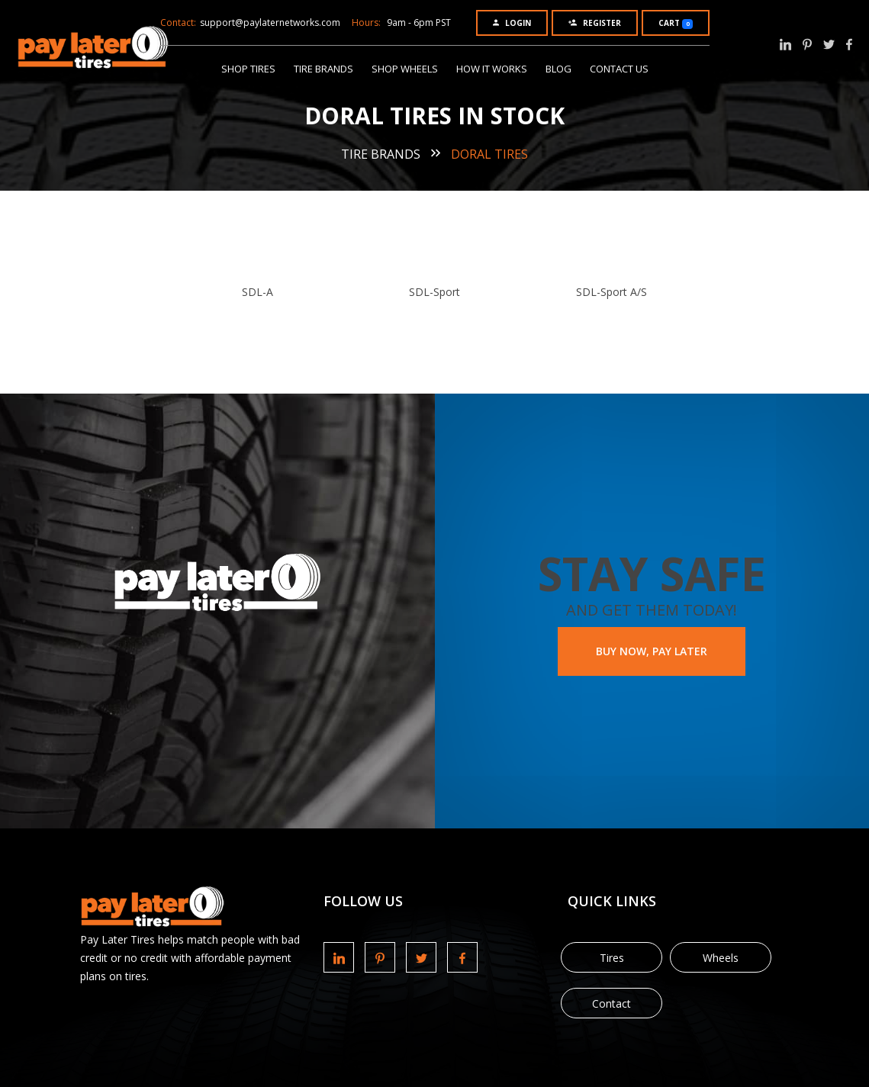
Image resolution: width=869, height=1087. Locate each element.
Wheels (721, 957)
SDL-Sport (434, 292)
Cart (675, 23)
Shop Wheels (405, 69)
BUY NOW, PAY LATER (651, 651)
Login (512, 23)
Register (594, 23)
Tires (612, 957)
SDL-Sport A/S (611, 292)
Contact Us (619, 69)
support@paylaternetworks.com (270, 22)
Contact (611, 1003)
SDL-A (257, 292)
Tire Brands (323, 69)
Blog (558, 69)
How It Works (491, 69)
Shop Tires (248, 69)
